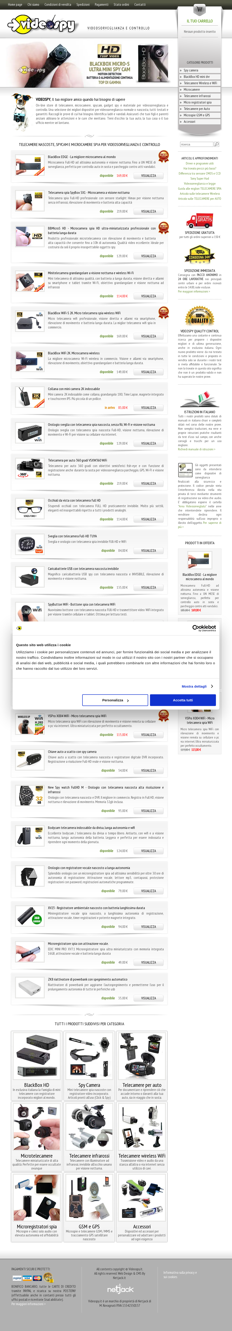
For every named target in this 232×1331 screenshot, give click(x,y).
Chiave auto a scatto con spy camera (72, 751)
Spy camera (191, 70)
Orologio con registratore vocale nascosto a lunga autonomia (89, 867)
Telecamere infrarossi (197, 96)
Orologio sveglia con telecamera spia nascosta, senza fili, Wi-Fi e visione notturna (101, 424)
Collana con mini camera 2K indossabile (74, 388)
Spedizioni (83, 4)
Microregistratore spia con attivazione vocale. (78, 943)
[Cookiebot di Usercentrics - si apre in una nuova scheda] (196, 628)
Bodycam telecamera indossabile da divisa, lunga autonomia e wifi (91, 827)
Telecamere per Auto (197, 109)
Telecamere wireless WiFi (141, 1155)
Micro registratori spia (198, 102)
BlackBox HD (36, 1084)
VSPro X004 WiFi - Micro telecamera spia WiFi (77, 715)
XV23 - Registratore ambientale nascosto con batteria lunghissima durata (96, 907)
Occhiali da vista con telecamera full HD (74, 500)
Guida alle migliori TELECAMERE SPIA (199, 188)
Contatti (140, 4)
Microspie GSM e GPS (197, 115)
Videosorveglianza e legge (200, 183)
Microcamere (192, 89)
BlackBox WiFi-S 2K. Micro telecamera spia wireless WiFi (84, 313)
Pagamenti (101, 4)
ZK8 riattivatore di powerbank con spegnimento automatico (87, 979)
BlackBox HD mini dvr (197, 76)
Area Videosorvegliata (192, 506)
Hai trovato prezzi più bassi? (200, 168)
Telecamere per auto (141, 1084)
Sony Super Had (199, 178)
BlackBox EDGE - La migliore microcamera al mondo (82, 156)
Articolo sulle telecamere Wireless (200, 193)
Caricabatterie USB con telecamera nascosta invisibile (83, 568)
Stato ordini (121, 4)
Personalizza (115, 700)
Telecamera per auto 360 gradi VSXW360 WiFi (77, 460)
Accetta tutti (183, 700)
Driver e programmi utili (200, 163)
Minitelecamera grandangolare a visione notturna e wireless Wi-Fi (91, 273)
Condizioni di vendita (58, 4)
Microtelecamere (37, 1155)
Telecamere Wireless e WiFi (200, 83)
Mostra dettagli (194, 686)
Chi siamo (33, 4)
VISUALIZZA (148, 175)
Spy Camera (89, 1084)
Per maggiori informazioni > (194, 291)
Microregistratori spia (37, 1226)
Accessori (189, 121)
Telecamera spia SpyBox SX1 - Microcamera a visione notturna (89, 192)
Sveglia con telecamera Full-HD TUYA (72, 536)
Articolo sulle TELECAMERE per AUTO (199, 199)
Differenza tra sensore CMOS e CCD (200, 173)
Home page (15, 4)
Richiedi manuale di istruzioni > (196, 449)
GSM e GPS (89, 1226)
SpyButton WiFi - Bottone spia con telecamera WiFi (81, 604)
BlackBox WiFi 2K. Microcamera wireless (74, 353)
